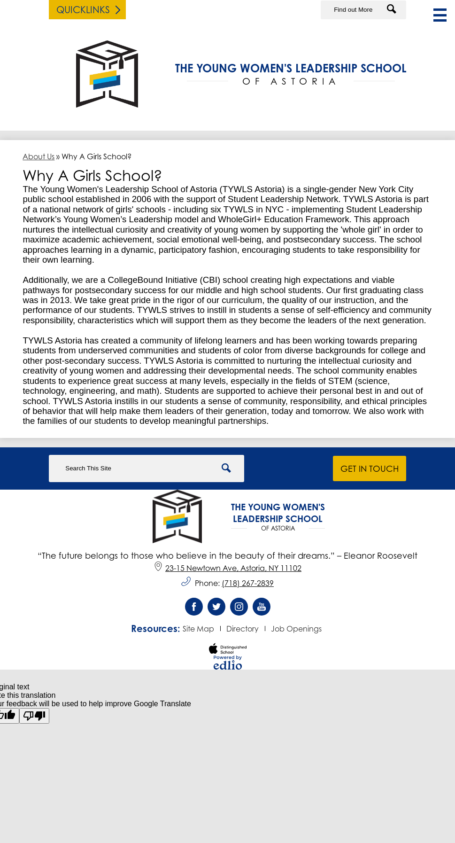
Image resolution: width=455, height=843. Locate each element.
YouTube (261, 609)
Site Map (198, 628)
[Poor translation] (34, 716)
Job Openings (296, 628)
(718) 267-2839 (248, 583)
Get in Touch (369, 468)
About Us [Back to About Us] (38, 156)
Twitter (216, 609)
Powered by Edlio (228, 663)
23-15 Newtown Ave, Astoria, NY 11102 (227, 568)
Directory (242, 628)
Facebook (194, 609)
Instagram (239, 609)
